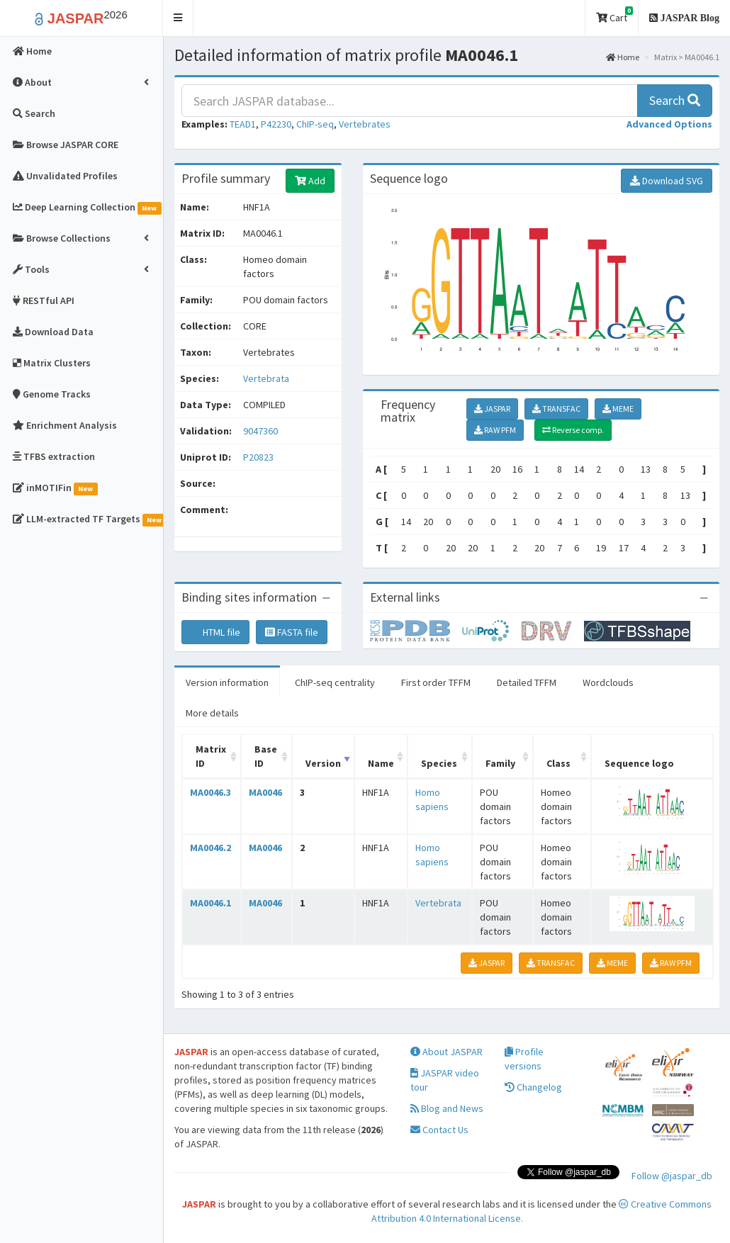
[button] (178, 18)
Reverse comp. (573, 429)
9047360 (260, 430)
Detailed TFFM (526, 682)
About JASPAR (446, 1051)
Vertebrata (266, 378)
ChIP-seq (315, 124)
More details (212, 713)
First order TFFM (436, 682)
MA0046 (265, 792)
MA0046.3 (210, 792)
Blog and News (446, 1108)
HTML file (215, 632)
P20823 (259, 457)
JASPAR (492, 408)
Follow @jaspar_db (671, 1175)
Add (310, 180)
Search (674, 100)
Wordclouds (608, 682)
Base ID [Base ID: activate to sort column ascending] (265, 756)
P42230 (276, 124)
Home (622, 57)
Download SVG (666, 180)
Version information (227, 682)
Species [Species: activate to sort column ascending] (439, 763)
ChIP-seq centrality (335, 682)
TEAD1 (243, 124)
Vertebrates (365, 124)
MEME (618, 408)
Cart (614, 15)
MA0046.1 (210, 902)
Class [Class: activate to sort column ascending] (558, 763)
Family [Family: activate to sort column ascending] (500, 763)
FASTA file (291, 632)
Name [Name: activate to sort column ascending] (381, 763)
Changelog (533, 1087)
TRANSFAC (556, 408)
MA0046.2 (210, 847)
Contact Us (439, 1129)
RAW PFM (495, 429)
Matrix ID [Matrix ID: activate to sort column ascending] (211, 756)
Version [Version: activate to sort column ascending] (323, 763)
